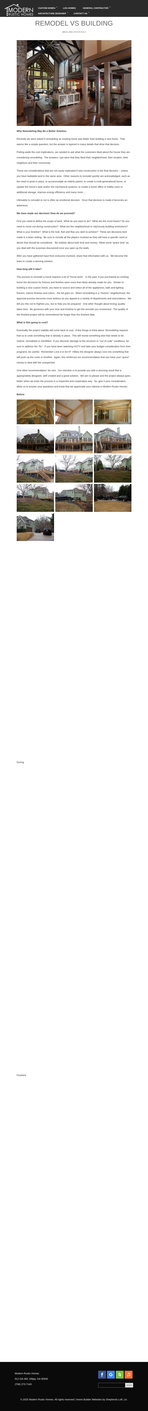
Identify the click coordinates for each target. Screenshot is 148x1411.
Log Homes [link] (69, 8)
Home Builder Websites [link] (89, 1399)
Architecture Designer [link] (52, 13)
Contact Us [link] (80, 13)
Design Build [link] (80, 32)
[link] (18, 8)
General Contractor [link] (95, 8)
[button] (102, 1375)
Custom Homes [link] (46, 8)
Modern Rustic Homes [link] (41, 1399)
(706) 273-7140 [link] (23, 1384)
